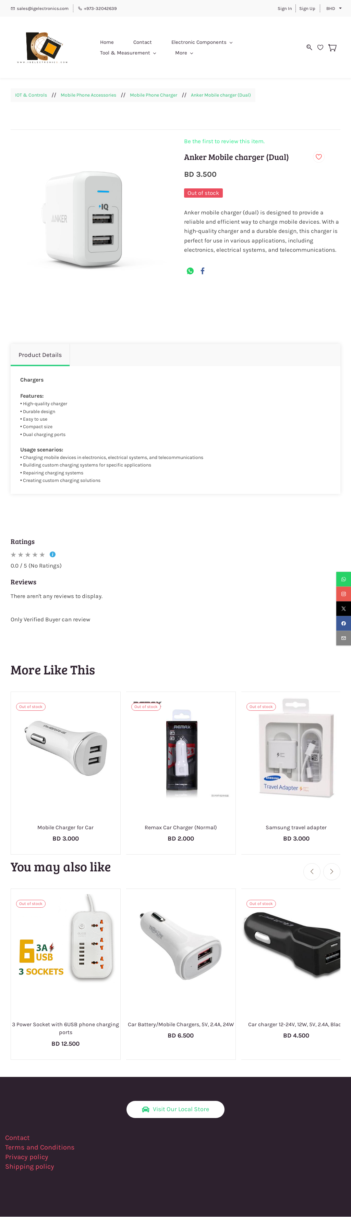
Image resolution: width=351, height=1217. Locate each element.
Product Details (40, 355)
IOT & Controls (31, 95)
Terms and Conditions (40, 1148)
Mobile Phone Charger (153, 95)
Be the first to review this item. (224, 142)
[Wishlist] (326, 47)
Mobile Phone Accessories (88, 95)
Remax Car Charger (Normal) (181, 827)
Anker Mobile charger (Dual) (221, 95)
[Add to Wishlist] (319, 157)
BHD (330, 8)
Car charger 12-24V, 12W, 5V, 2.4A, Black (296, 1024)
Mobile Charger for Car (65, 827)
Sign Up (307, 8)
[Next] (331, 871)
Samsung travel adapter (296, 827)
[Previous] (311, 871)
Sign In (285, 8)
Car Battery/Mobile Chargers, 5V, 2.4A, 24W (181, 1024)
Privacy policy (27, 1157)
